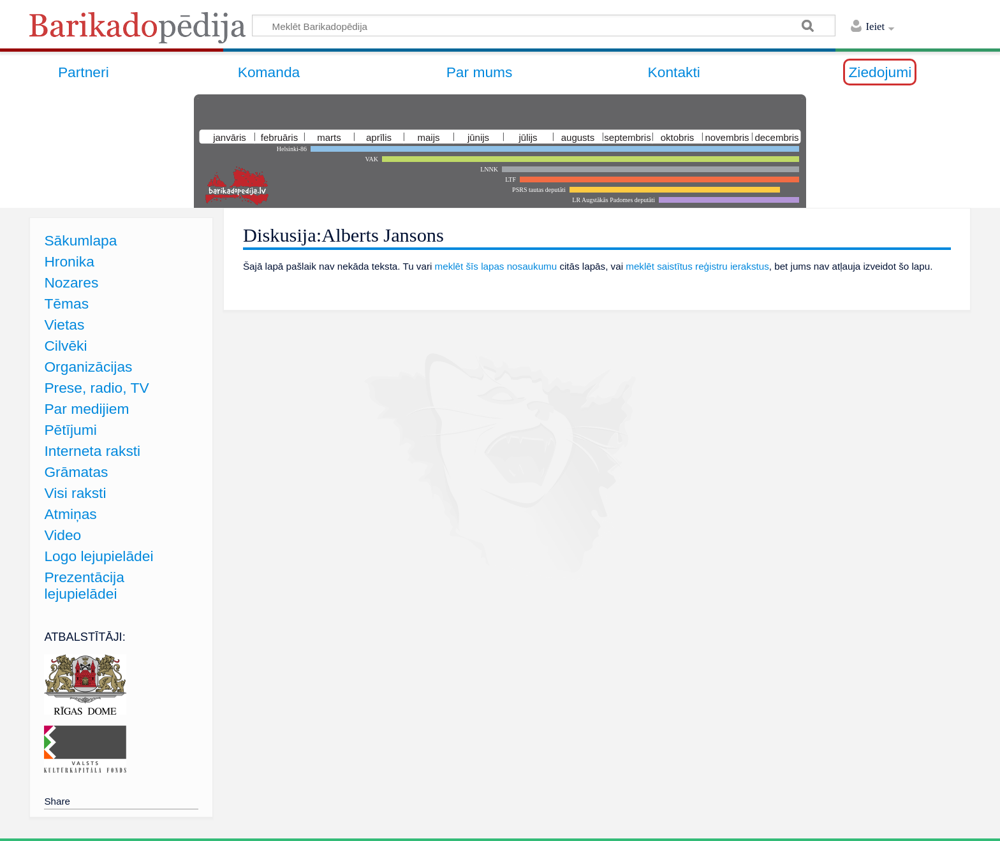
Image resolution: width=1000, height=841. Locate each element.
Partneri (83, 72)
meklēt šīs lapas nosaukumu (496, 266)
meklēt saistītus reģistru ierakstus (697, 266)
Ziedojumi (879, 72)
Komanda (269, 72)
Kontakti (674, 72)
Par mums (479, 72)
